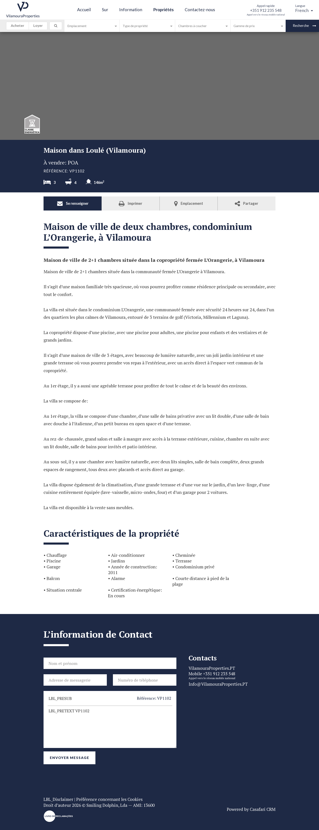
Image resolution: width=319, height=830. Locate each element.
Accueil (84, 9)
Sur (105, 9)
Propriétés (163, 9)
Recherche (304, 25)
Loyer (38, 26)
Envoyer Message (69, 757)
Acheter (17, 26)
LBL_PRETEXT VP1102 (110, 727)
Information (130, 9)
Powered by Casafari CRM (251, 809)
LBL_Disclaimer (58, 799)
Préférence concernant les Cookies (109, 799)
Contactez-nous (200, 9)
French (304, 10)
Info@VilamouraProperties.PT (218, 684)
